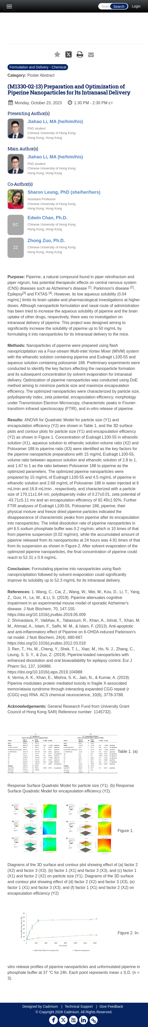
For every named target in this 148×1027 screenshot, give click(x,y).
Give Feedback (111, 1006)
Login (136, 6)
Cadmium (50, 1006)
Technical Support (79, 1006)
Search (118, 7)
